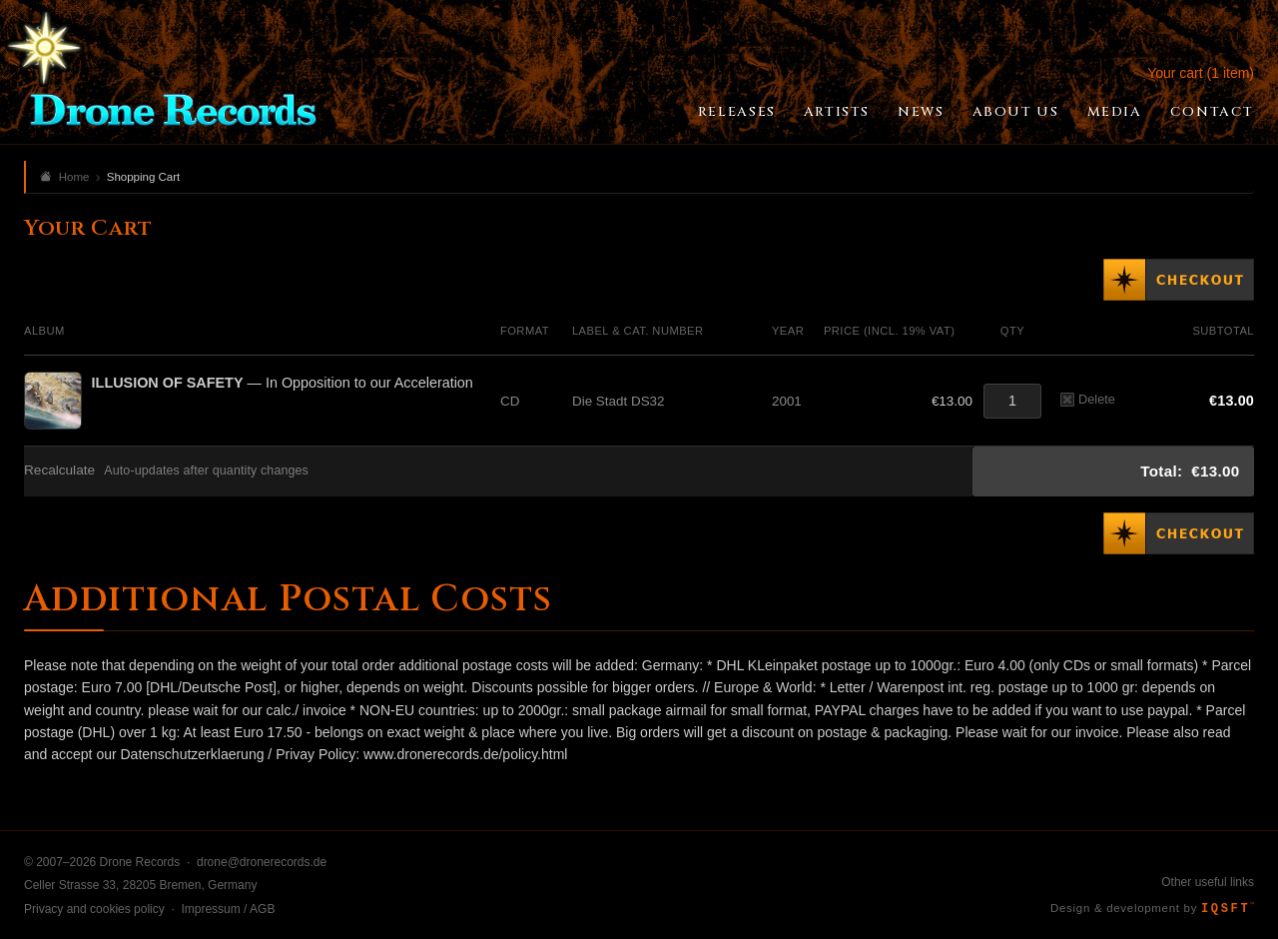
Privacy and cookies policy (94, 909)
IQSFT (1227, 909)
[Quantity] (1012, 401)
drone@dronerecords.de (261, 862)
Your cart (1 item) (1200, 73)
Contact (1212, 112)
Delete (1087, 399)
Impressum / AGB (228, 909)
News (921, 112)
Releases (737, 112)
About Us (1015, 112)
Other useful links (1207, 882)
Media (1114, 112)
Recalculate (59, 470)
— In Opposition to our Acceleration (282, 383)
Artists (837, 112)
